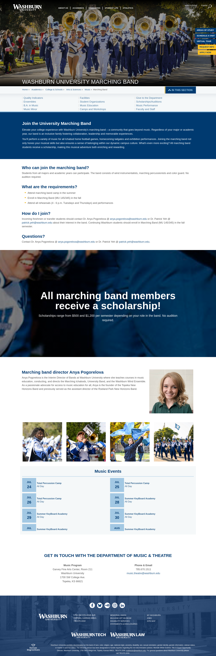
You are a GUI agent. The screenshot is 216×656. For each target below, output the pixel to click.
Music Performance (147, 105)
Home (25, 89)
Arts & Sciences (73, 89)
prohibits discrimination (75, 645)
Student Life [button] (111, 8)
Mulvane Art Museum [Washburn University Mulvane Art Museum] (120, 618)
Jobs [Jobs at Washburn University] (149, 618)
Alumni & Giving (190, 5)
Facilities (85, 98)
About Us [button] (63, 8)
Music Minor (30, 109)
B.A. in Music (31, 105)
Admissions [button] (94, 8)
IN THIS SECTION (182, 90)
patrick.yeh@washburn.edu (37, 222)
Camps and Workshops (93, 109)
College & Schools (54, 89)
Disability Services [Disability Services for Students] (120, 621)
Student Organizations (92, 101)
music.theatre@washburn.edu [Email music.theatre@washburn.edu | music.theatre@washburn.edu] (143, 573)
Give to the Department (149, 98)
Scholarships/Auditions (149, 101)
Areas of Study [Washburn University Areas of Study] (205, 30)
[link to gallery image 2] (86, 442)
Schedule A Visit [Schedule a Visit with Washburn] (206, 36)
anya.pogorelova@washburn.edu (128, 219)
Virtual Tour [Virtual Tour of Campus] (204, 41)
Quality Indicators (33, 98)
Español (204, 5)
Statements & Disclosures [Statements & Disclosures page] (123, 624)
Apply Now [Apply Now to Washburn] (205, 52)
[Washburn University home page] (27, 7)
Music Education (89, 105)
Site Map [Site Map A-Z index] (151, 621)
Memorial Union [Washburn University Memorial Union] (118, 615)
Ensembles (30, 101)
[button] (210, 7)
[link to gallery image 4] (173, 442)
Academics (37, 89)
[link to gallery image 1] (42, 442)
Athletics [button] (128, 8)
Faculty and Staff (145, 109)
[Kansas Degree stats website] (33, 648)
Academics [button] (78, 8)
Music (87, 89)
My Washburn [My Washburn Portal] (154, 615)
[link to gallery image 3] (130, 442)
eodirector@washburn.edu (136, 651)
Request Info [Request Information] (207, 47)
